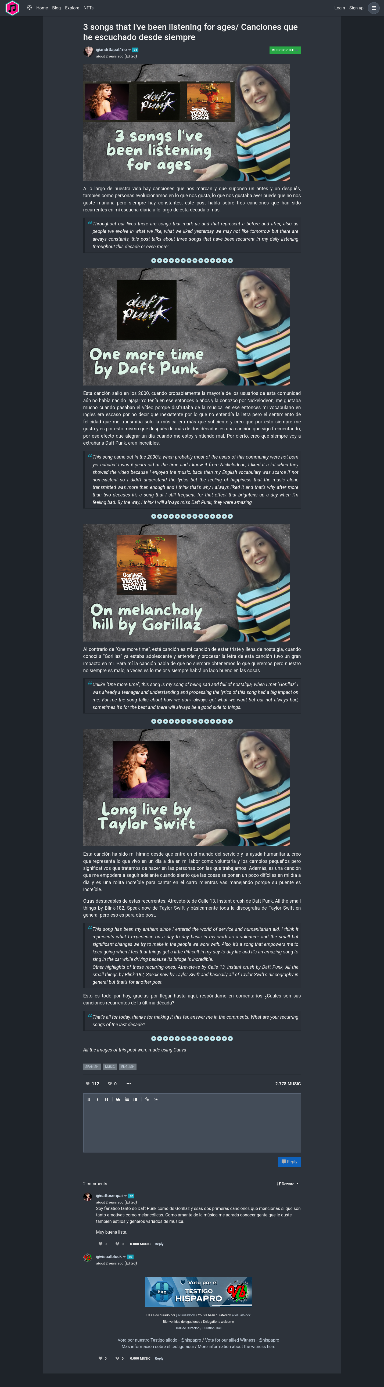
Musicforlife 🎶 (285, 50)
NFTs (89, 7)
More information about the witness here (236, 1346)
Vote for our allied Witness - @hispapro (242, 1340)
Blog (56, 7)
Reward (286, 1184)
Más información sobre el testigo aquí (157, 1346)
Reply (289, 1161)
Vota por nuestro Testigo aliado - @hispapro (159, 1340)
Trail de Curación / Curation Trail (198, 1328)
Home (42, 7)
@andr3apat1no (113, 49)
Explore (72, 7)
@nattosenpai (111, 1195)
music (110, 1067)
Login (340, 7)
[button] (373, 8)
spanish (92, 1067)
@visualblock (111, 1256)
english (127, 1067)
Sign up (356, 7)
